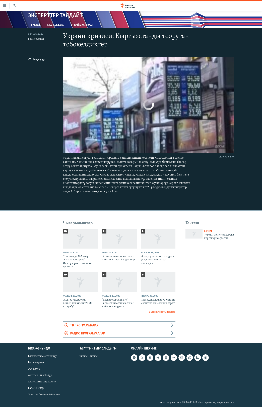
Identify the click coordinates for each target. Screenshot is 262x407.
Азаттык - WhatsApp (40, 375)
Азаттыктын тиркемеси (42, 381)
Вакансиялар (36, 388)
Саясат (208, 231)
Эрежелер (34, 369)
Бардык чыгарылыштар (162, 312)
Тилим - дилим (89, 356)
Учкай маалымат (82, 25)
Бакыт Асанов (36, 39)
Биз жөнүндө (36, 362)
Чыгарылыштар (55, 25)
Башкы (35, 25)
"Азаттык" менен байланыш (44, 394)
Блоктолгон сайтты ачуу (42, 356)
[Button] (36, 60)
